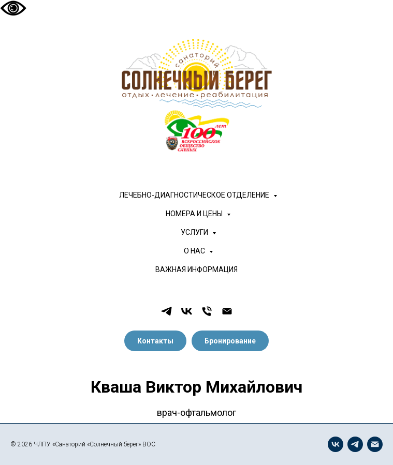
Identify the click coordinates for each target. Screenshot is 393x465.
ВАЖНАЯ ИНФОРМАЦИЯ (196, 269)
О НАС (195, 251)
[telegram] (166, 311)
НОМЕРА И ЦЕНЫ (195, 213)
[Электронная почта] (227, 311)
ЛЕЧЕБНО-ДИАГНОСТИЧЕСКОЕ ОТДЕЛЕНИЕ (195, 195)
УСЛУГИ (195, 232)
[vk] (186, 311)
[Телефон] (206, 311)
